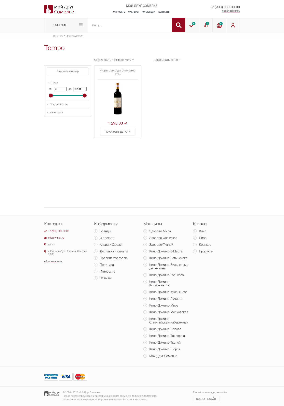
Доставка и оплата (114, 251)
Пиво (202, 238)
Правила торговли (113, 258)
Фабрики (133, 12)
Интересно (107, 271)
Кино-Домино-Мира (163, 305)
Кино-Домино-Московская (168, 312)
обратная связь (231, 10)
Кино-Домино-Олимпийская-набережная (168, 320)
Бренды (105, 231)
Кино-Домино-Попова (165, 329)
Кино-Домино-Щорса (164, 349)
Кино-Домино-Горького (166, 275)
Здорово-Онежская (163, 238)
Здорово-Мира (160, 231)
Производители (74, 35)
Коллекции (148, 12)
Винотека (58, 35)
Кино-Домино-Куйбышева (168, 292)
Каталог (60, 25)
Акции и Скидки (111, 245)
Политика (107, 265)
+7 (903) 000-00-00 (225, 7)
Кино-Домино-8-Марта (166, 251)
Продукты (206, 251)
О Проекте (119, 12)
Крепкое (205, 245)
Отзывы (106, 278)
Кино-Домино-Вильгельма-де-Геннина (169, 266)
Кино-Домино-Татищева (167, 336)
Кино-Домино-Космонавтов (159, 283)
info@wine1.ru (56, 237)
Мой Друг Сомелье (163, 356)
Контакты (164, 12)
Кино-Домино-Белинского (168, 258)
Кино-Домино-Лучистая (166, 299)
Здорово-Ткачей (161, 245)
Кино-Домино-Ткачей (165, 342)
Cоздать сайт (206, 398)
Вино (202, 231)
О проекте (107, 238)
